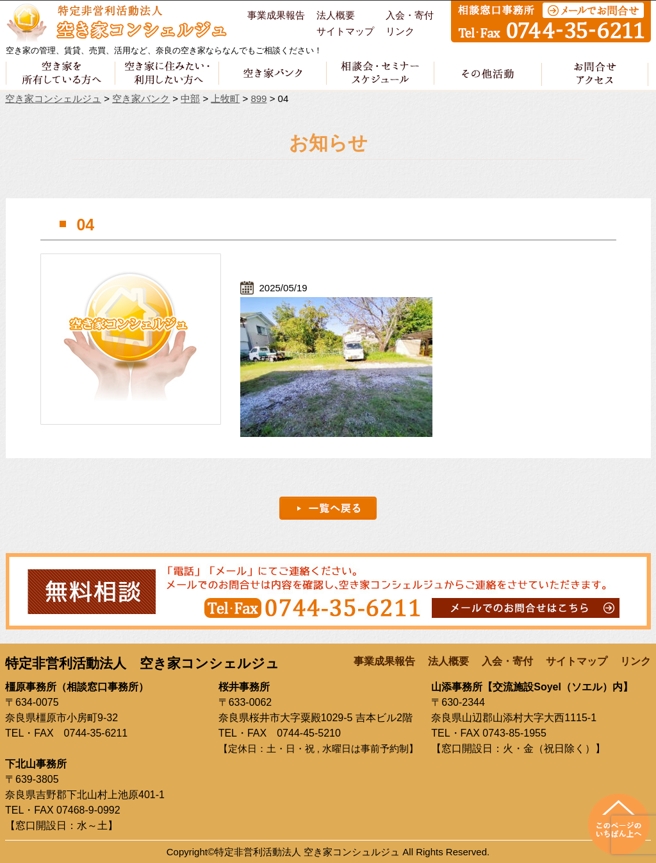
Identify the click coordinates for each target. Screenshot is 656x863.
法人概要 (335, 15)
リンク (400, 31)
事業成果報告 (276, 15)
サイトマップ (345, 31)
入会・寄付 (410, 15)
